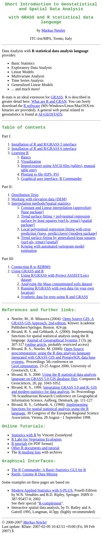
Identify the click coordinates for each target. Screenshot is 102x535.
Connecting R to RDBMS (31, 267)
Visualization (31, 161)
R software (32, 106)
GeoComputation (24, 366)
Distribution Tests (25, 195)
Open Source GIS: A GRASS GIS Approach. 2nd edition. (52, 321)
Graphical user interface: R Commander (51, 179)
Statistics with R (23, 435)
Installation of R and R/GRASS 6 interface (44, 149)
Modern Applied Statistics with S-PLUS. (42, 490)
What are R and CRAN (49, 101)
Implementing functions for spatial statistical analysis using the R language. (50, 409)
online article (36, 344)
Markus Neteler (53, 30)
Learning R (20, 153)
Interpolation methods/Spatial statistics (41, 203)
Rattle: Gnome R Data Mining (34, 474)
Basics (26, 157)
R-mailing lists (29, 452)
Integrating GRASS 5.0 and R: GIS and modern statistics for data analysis (54, 389)
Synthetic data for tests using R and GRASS (54, 297)
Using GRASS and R (27, 271)
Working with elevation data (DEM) (39, 199)
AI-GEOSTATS (50, 114)
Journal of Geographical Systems (52, 340)
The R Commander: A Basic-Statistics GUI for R (48, 470)
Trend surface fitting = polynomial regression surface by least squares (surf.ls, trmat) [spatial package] (56, 220)
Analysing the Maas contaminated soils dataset (56, 284)
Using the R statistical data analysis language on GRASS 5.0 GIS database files (53, 376)
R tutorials (19, 444)
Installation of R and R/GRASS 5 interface (44, 144)
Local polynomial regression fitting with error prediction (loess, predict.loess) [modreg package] (59, 231)
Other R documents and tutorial (35, 448)
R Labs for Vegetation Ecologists (36, 439)
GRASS (57, 97)
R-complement (50, 503)
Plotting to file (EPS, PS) (40, 174)
